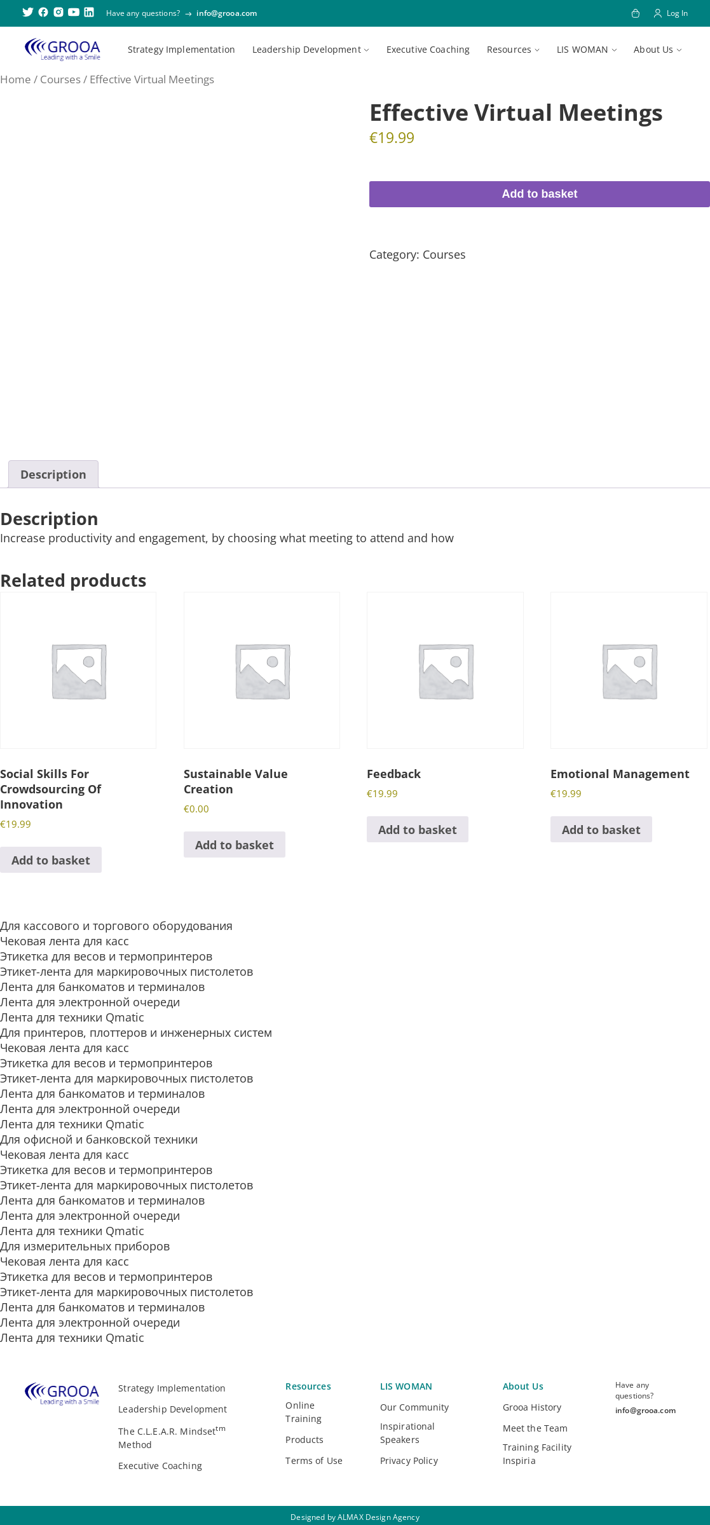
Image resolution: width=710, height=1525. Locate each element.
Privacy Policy (409, 1460)
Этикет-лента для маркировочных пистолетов (126, 971)
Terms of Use (314, 1460)
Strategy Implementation (181, 49)
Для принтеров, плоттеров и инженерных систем (136, 1032)
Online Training (303, 1412)
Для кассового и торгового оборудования (116, 925)
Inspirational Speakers (407, 1433)
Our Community (414, 1407)
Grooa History (532, 1407)
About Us (653, 49)
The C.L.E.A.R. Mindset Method (172, 1437)
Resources (509, 49)
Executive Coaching (428, 49)
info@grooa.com (226, 13)
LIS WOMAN (582, 49)
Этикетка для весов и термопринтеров (106, 956)
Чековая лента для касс (64, 940)
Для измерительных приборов (85, 1246)
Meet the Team (535, 1428)
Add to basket (539, 194)
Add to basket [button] (50, 860)
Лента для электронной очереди (90, 1001)
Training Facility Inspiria (537, 1454)
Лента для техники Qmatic (72, 1017)
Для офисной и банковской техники (99, 1139)
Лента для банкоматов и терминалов (102, 986)
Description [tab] (53, 474)
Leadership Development (306, 49)
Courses (60, 79)
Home (15, 79)
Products (304, 1439)
